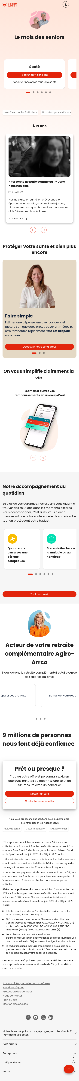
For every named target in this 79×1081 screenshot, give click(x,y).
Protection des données (17, 991)
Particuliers (10, 1044)
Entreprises (10, 1053)
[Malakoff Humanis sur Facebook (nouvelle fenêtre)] (28, 1018)
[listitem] (39, 393)
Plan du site (10, 1000)
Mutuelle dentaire (35, 828)
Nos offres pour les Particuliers (20, 112)
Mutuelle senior (58, 828)
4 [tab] (42, 92)
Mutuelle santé (12, 828)
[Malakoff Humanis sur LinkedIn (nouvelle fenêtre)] (50, 1018)
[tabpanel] (34, 74)
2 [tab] (33, 92)
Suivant (44, 230)
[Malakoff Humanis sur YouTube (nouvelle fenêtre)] (35, 1018)
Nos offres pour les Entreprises (58, 112)
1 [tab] (28, 92)
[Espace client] (66, 4)
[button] (75, 4)
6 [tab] (50, 92)
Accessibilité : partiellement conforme (26, 983)
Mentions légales (13, 987)
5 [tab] (46, 92)
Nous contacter (12, 995)
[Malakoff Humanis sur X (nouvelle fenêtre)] (43, 1017)
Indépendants (12, 1062)
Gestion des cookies (15, 1004)
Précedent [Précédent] (33, 230)
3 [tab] (38, 92)
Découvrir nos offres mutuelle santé (34, 82)
